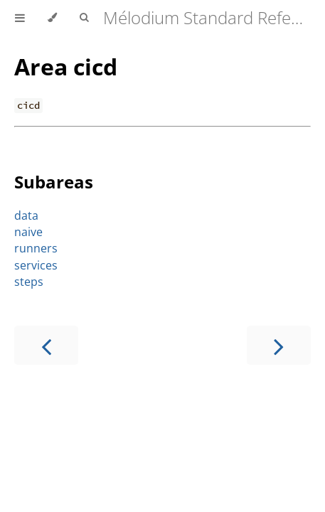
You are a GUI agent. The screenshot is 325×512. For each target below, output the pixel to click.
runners (36, 248)
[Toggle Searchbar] (84, 18)
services (36, 265)
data (26, 215)
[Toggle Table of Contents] (20, 18)
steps (28, 281)
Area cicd (65, 66)
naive (28, 232)
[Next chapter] (279, 345)
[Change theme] (52, 18)
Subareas (53, 181)
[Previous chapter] (46, 345)
